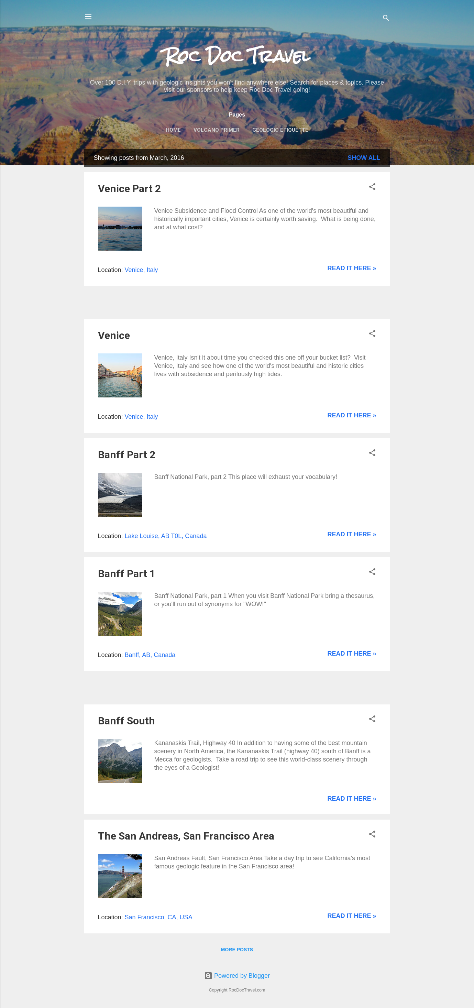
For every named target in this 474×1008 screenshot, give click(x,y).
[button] (372, 188)
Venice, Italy (141, 269)
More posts (237, 949)
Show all (364, 157)
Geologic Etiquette (280, 130)
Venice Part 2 (129, 189)
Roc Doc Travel (237, 56)
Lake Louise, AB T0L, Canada (166, 536)
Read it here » (351, 268)
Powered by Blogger (237, 975)
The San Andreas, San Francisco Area (186, 836)
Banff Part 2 (126, 455)
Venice (114, 335)
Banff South (126, 721)
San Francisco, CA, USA (158, 917)
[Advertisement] (164, 301)
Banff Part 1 (126, 574)
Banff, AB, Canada (150, 654)
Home (173, 130)
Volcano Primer (217, 130)
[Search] (386, 18)
